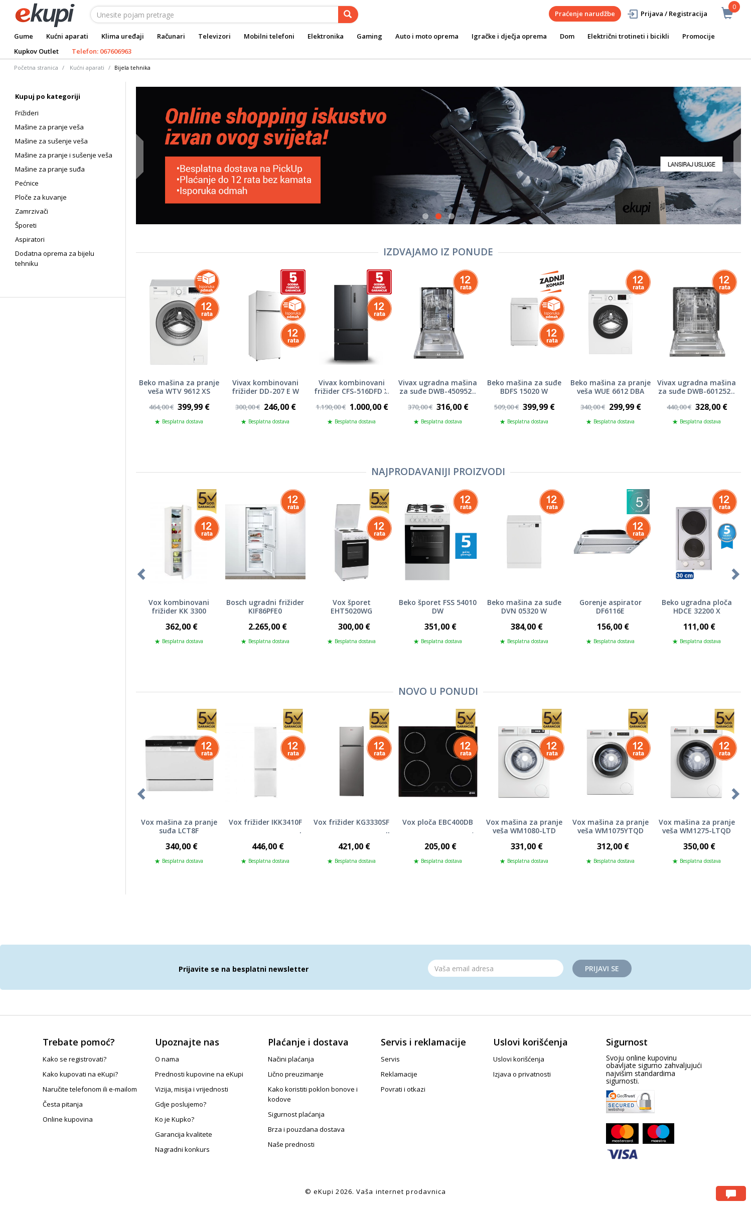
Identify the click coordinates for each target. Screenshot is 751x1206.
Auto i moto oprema (427, 36)
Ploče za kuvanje (41, 197)
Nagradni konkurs (182, 1149)
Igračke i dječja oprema (509, 36)
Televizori (214, 36)
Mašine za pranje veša (49, 126)
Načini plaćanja (291, 1059)
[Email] (495, 968)
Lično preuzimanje (296, 1074)
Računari (171, 36)
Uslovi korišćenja (518, 1059)
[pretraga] (348, 14)
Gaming (369, 36)
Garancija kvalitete (183, 1134)
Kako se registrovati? (74, 1059)
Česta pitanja (63, 1104)
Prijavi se (602, 968)
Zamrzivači (31, 211)
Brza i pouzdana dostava (306, 1129)
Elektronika (326, 36)
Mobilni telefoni (269, 36)
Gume (23, 36)
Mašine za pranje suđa (50, 169)
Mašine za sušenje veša (51, 140)
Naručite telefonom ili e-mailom (90, 1089)
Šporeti (26, 225)
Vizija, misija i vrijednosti (191, 1089)
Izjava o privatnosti (522, 1074)
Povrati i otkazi (403, 1089)
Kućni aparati (67, 36)
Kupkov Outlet (36, 51)
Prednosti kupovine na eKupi (199, 1074)
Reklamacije (399, 1074)
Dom (567, 36)
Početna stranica (36, 67)
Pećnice (27, 183)
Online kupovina (68, 1119)
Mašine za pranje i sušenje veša (63, 155)
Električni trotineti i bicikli (628, 36)
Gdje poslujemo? (180, 1104)
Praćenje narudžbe (585, 13)
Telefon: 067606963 (101, 51)
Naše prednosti (291, 1144)
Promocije (698, 36)
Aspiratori (30, 239)
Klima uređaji (122, 36)
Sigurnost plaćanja (296, 1114)
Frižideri (27, 112)
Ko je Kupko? (174, 1119)
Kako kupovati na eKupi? (80, 1074)
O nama (167, 1059)
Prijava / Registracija (667, 14)
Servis (390, 1059)
